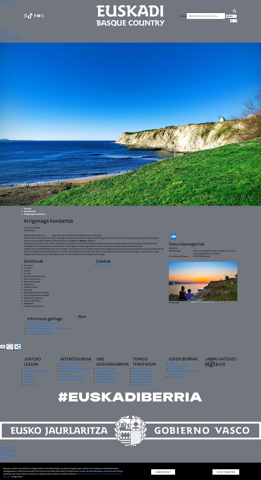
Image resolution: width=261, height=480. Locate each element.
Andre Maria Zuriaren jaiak (108, 373)
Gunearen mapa (7, 450)
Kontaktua (5, 447)
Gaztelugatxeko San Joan (36, 371)
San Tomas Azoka (104, 379)
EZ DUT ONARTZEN (226, 472)
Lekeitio (27, 373)
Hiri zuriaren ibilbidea (143, 376)
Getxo (196, 248)
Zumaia (27, 379)
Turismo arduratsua (178, 376)
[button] (234, 10)
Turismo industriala (142, 373)
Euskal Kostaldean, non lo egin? (42, 322)
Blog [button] (4, 41)
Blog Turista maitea (178, 365)
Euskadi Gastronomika (143, 379)
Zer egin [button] (6, 33)
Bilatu (231, 16)
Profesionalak (6, 452)
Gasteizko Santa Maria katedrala (75, 368)
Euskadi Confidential (142, 381)
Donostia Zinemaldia (106, 371)
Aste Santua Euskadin (106, 381)
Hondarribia (29, 381)
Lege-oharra (6, 458)
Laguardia (28, 376)
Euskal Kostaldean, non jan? (40, 325)
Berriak (172, 363)
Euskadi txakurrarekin (143, 371)
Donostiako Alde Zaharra (71, 379)
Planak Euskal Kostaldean (39, 330)
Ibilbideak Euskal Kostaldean (40, 333)
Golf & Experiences (141, 384)
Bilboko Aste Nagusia (106, 368)
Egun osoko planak (141, 368)
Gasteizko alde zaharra (70, 376)
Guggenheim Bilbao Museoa (73, 363)
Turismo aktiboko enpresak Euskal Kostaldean (48, 328)
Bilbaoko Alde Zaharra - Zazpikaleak (71, 372)
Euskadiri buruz (176, 368)
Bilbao (27, 368)
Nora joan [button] (6, 30)
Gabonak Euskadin (104, 376)
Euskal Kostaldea (104, 265)
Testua (183, 16)
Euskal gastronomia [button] (11, 35)
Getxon (48, 235)
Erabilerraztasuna (8, 455)
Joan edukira (6, 1)
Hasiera (27, 208)
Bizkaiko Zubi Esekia (69, 365)
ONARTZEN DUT (163, 472)
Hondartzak (30, 211)
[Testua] (205, 16)
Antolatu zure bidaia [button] (11, 38)
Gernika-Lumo (30, 384)
